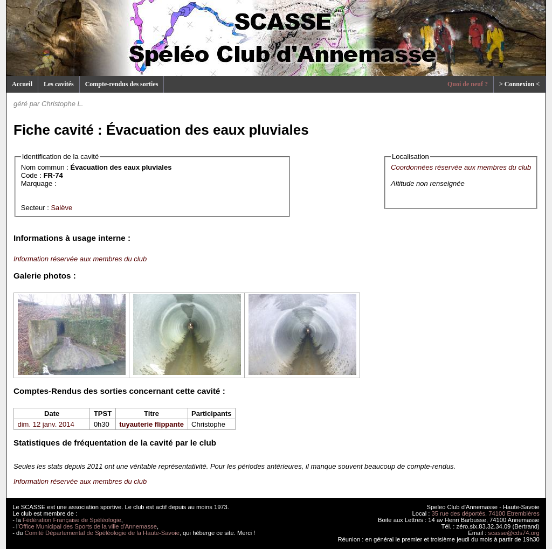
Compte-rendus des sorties (121, 84)
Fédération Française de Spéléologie (72, 520)
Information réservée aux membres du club (80, 259)
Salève (61, 208)
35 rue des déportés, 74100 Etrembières (486, 513)
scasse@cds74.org (514, 533)
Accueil (22, 84)
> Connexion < (519, 84)
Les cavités (59, 84)
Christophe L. (62, 104)
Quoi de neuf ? (467, 84)
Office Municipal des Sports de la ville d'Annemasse (88, 526)
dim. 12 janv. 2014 (46, 424)
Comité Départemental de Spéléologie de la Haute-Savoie (102, 533)
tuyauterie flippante (151, 424)
